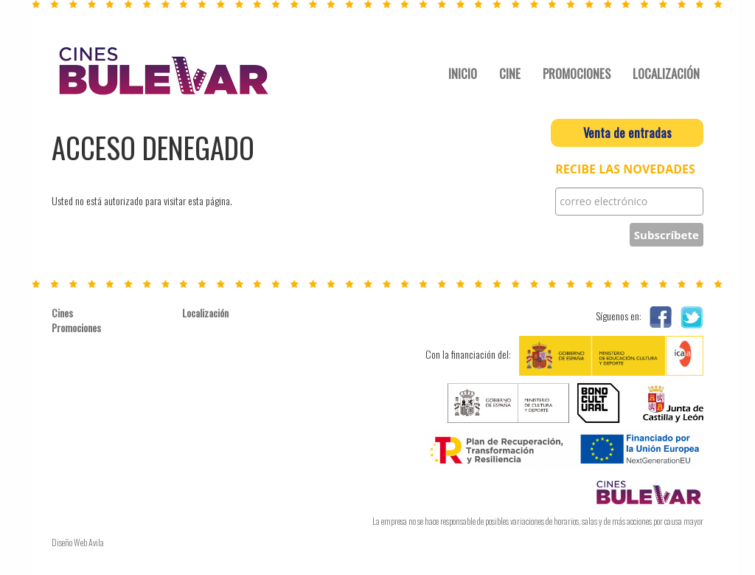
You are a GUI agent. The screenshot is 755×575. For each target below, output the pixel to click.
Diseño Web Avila (78, 542)
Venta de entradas (627, 132)
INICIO (462, 73)
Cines (62, 313)
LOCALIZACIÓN (666, 73)
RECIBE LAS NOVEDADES (625, 169)
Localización (205, 313)
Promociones (76, 327)
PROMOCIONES (576, 73)
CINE (510, 73)
